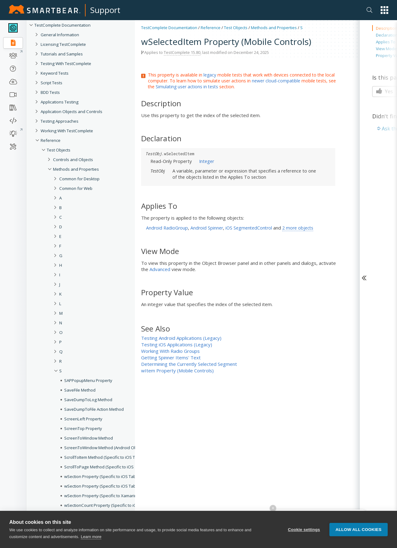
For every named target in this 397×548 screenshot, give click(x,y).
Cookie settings (304, 529)
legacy (209, 75)
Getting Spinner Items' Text (171, 357)
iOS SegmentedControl (248, 228)
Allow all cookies (358, 529)
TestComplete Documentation (169, 27)
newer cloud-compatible (276, 81)
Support (105, 9)
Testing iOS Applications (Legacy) (176, 344)
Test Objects (236, 27)
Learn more (91, 536)
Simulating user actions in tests (187, 87)
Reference (211, 27)
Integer (206, 161)
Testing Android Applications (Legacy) (181, 338)
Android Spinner (206, 228)
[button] (384, 10)
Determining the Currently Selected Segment (189, 364)
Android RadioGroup (167, 228)
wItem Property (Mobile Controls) (177, 370)
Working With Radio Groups (170, 351)
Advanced (159, 269)
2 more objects (297, 228)
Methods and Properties (274, 27)
